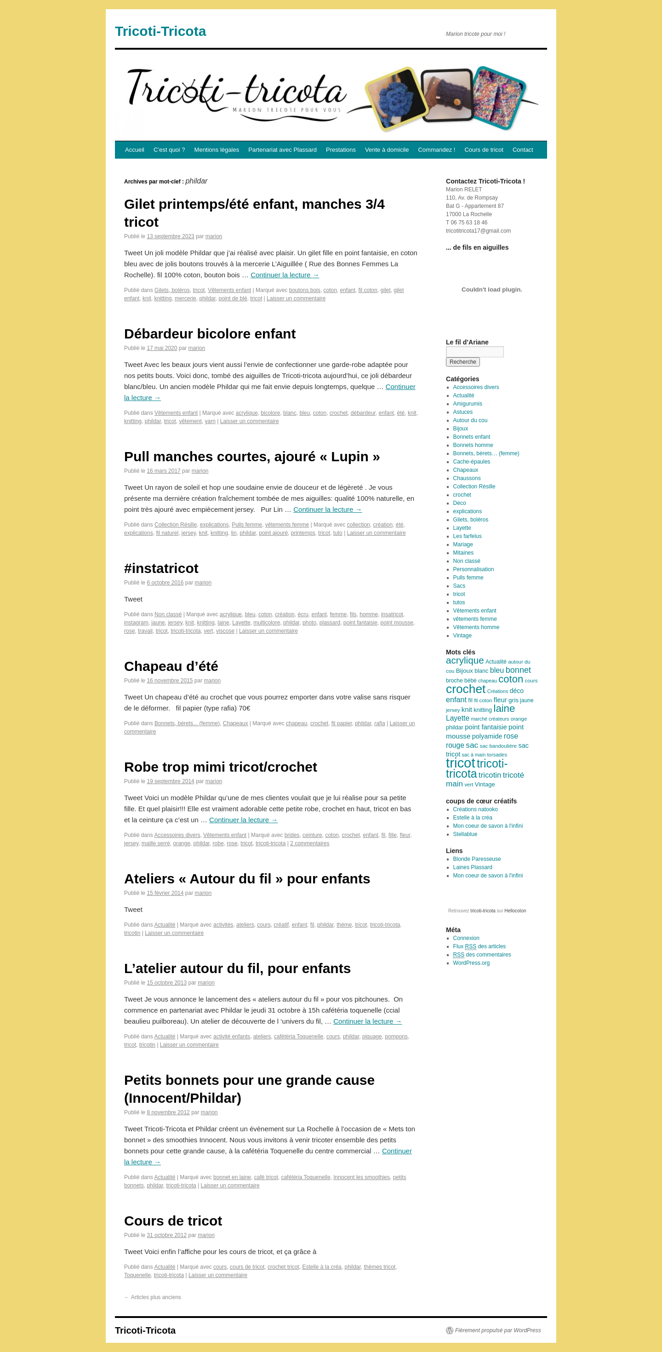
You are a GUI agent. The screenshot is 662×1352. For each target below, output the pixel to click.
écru (302, 614)
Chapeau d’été (171, 666)
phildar (207, 298)
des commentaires (482, 954)
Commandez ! (436, 149)
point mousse (397, 622)
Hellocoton (515, 910)
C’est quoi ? (169, 149)
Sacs (459, 586)
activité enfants (231, 1036)
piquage (372, 1036)
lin (234, 533)
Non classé (168, 614)
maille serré (156, 843)
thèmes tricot (380, 1267)
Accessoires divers (177, 835)
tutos (459, 602)
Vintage (462, 635)
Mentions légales (217, 149)
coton (330, 290)
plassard (330, 622)
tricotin (132, 933)
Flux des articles (479, 946)
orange (181, 843)
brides (292, 835)
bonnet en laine (232, 1177)
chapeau (296, 723)
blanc (290, 413)
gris (513, 700)
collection (358, 524)
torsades (497, 754)
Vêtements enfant (229, 290)
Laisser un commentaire (296, 298)
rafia (379, 723)
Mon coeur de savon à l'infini (488, 826)
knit (147, 298)
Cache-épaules (472, 461)
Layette (241, 622)
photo (309, 622)
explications (214, 524)
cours (263, 925)
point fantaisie (360, 622)
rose (129, 631)
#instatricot (161, 568)
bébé (470, 680)
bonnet (518, 670)
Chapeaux (235, 723)
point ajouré (273, 533)
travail (145, 631)
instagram (136, 622)
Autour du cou (470, 420)
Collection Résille (175, 524)
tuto (337, 533)
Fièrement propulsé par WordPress (498, 1330)
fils (353, 614)
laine (223, 622)
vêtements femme (287, 524)
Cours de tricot (483, 149)
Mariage (463, 544)
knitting (162, 298)
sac (472, 745)
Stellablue (465, 834)
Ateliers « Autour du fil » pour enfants (247, 878)
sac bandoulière (498, 746)
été (401, 413)
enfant (347, 290)
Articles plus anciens (152, 1297)
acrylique (247, 413)
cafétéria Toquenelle (298, 1036)
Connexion (466, 938)
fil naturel (167, 533)
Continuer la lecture (285, 275)
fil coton (368, 290)
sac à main (474, 754)
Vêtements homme (476, 627)
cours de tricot (247, 1267)
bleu (304, 413)
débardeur (363, 413)
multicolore (266, 622)
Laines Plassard (472, 867)
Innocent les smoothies (361, 1177)
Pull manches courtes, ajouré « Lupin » (252, 456)
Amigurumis (467, 404)
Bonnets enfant (472, 437)
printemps (303, 533)
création (383, 524)
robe (218, 843)
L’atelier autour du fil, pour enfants (237, 968)
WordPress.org (471, 963)
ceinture (312, 835)
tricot (199, 290)
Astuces (463, 412)
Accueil (134, 149)
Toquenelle (137, 1275)
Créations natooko (475, 809)
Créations (497, 691)
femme (338, 614)
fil (384, 835)
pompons (396, 1036)
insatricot (392, 614)
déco (517, 690)
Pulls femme (247, 524)
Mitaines (463, 553)
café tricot (266, 1177)
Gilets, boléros (172, 290)
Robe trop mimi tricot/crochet (220, 766)
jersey (189, 533)
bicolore (270, 413)
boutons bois (304, 290)
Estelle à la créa (321, 1267)
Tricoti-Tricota (160, 31)
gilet (386, 290)
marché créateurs (490, 719)
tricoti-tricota (185, 631)
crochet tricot (283, 1267)
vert (208, 631)
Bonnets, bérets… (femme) (486, 453)
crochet (339, 413)
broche (454, 680)
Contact (523, 149)
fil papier (341, 723)
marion (214, 236)
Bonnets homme (473, 445)
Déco (459, 503)
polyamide (487, 736)
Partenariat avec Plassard (282, 149)
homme (369, 614)
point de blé (233, 298)
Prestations (341, 149)
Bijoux (460, 428)
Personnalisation (473, 569)
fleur (405, 835)
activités (223, 925)
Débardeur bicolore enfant (210, 333)
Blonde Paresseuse (477, 859)
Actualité (164, 925)
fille (392, 835)
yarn (210, 421)
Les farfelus (467, 536)
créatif (281, 925)
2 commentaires (309, 843)
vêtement (190, 421)
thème (344, 925)
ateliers (245, 925)
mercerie (185, 298)
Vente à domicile (387, 149)
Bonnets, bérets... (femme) (187, 723)
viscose (225, 631)
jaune (158, 622)
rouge (455, 745)
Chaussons (467, 478)
